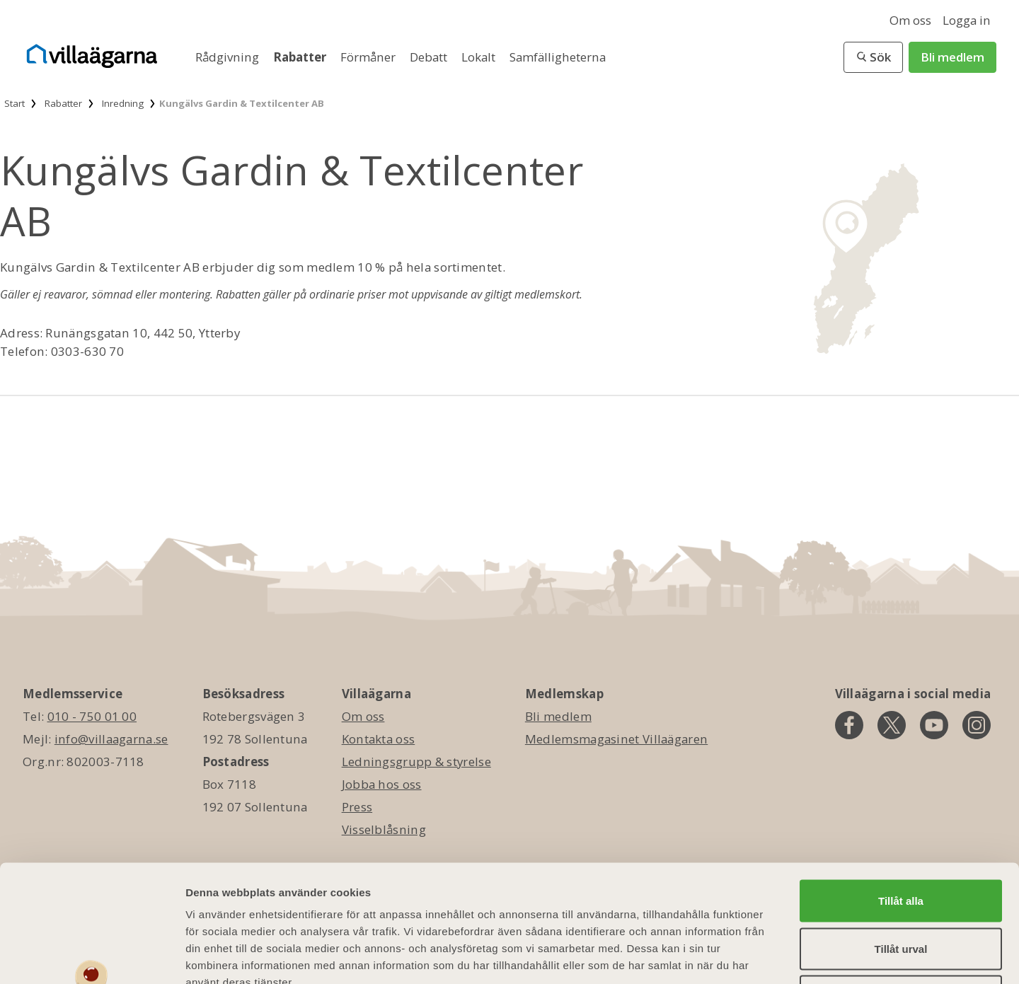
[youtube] (934, 725)
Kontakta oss (378, 739)
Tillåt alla (900, 795)
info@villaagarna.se (111, 739)
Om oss (910, 20)
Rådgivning (228, 57)
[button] (873, 57)
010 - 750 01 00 (92, 716)
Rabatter (301, 57)
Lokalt (479, 57)
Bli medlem (952, 57)
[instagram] (976, 725)
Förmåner (369, 57)
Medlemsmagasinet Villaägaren (616, 739)
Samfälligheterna (558, 57)
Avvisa (901, 890)
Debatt (430, 57)
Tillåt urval (901, 843)
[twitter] (891, 725)
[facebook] (849, 725)
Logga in (967, 20)
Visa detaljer (768, 956)
